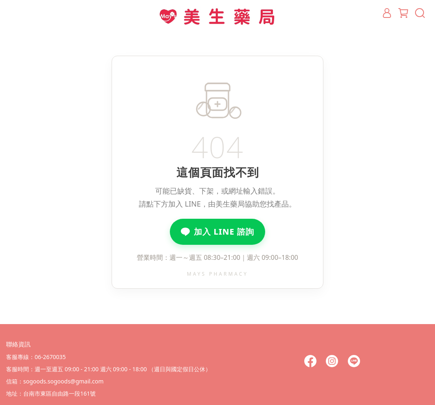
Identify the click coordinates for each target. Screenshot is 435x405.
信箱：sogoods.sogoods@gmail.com (54, 381)
